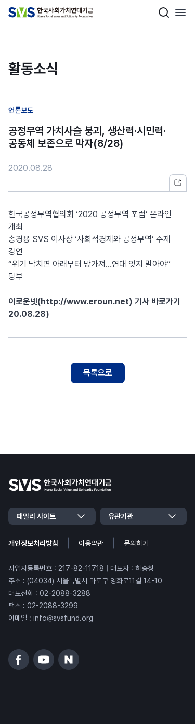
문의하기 (136, 543)
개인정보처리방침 (33, 543)
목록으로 (97, 373)
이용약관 (91, 543)
